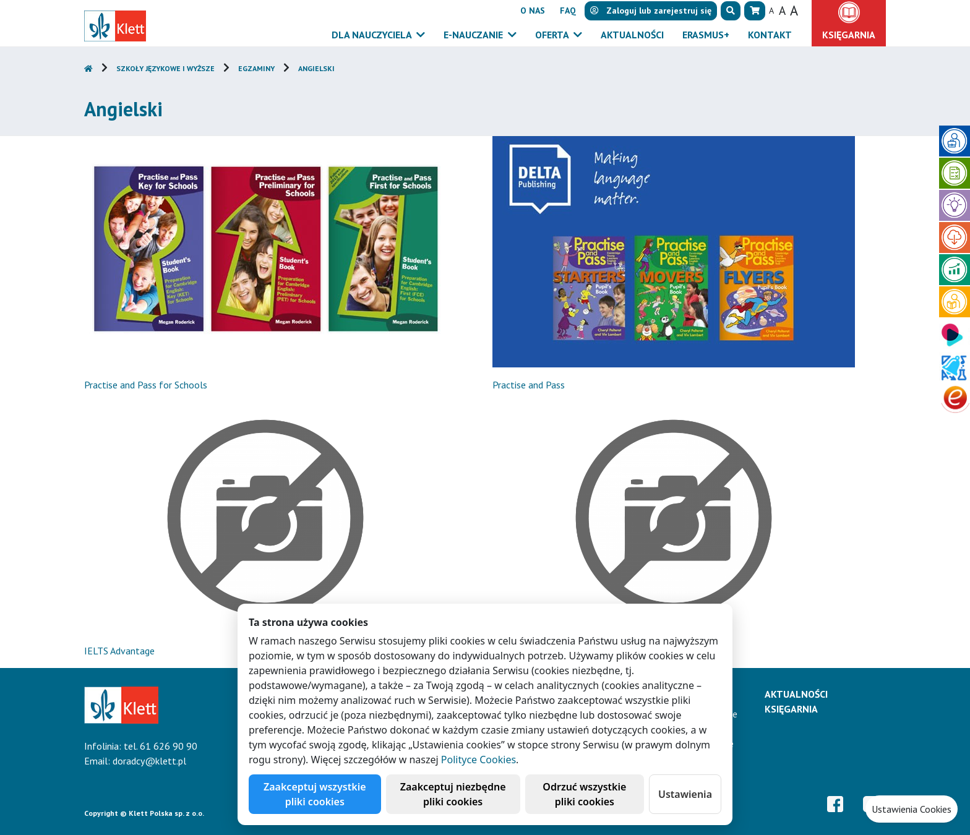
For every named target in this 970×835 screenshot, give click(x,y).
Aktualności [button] (632, 34)
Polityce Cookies (478, 759)
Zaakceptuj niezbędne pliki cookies (453, 794)
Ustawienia (685, 794)
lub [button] (650, 10)
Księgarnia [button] (848, 34)
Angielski (316, 68)
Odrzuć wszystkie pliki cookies (584, 794)
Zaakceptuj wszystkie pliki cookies (315, 794)
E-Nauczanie (474, 34)
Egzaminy (256, 68)
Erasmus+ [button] (705, 34)
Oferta (553, 34)
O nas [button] (532, 10)
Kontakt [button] (770, 34)
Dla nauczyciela (373, 34)
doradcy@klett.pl (149, 761)
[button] (730, 10)
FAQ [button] (568, 10)
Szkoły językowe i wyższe (165, 68)
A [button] (771, 10)
